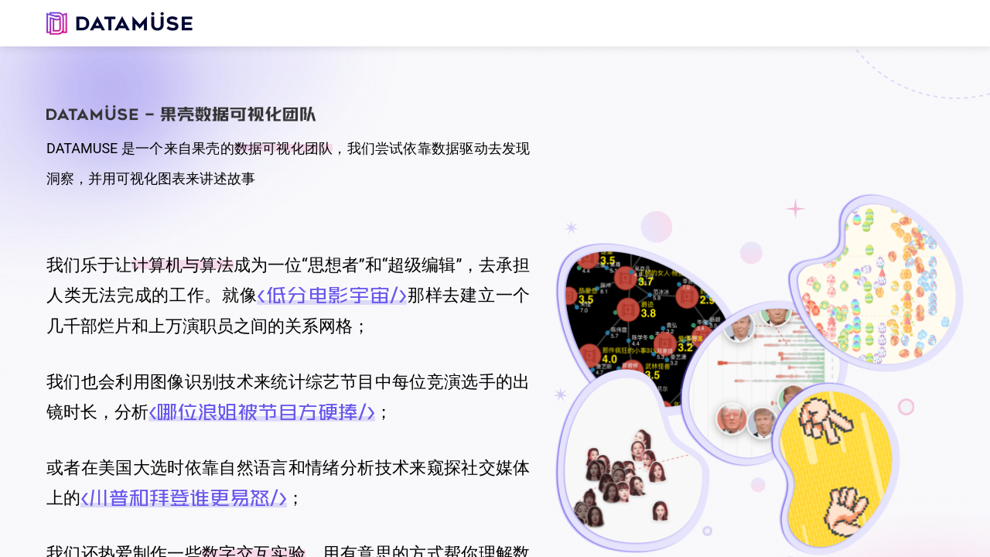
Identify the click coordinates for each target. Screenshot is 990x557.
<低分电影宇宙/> (332, 295)
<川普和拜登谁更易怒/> (183, 497)
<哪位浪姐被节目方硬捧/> (261, 412)
